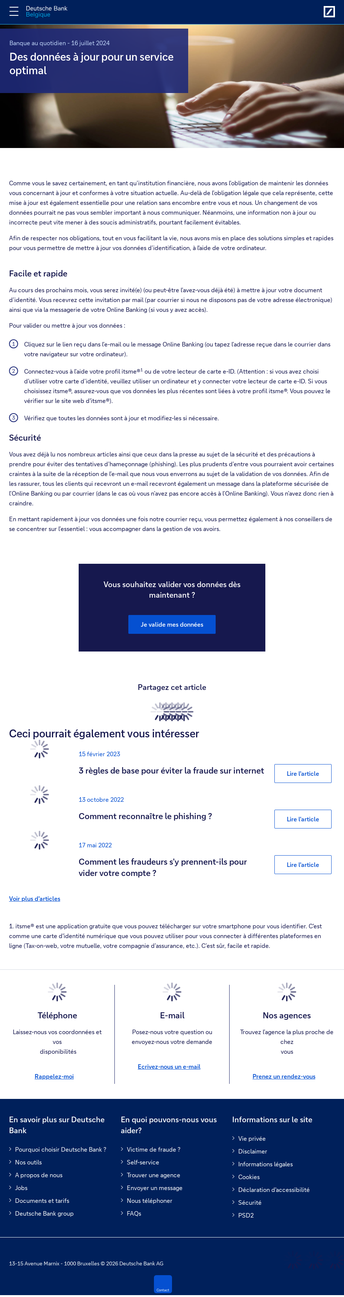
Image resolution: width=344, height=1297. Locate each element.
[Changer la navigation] (14, 11)
